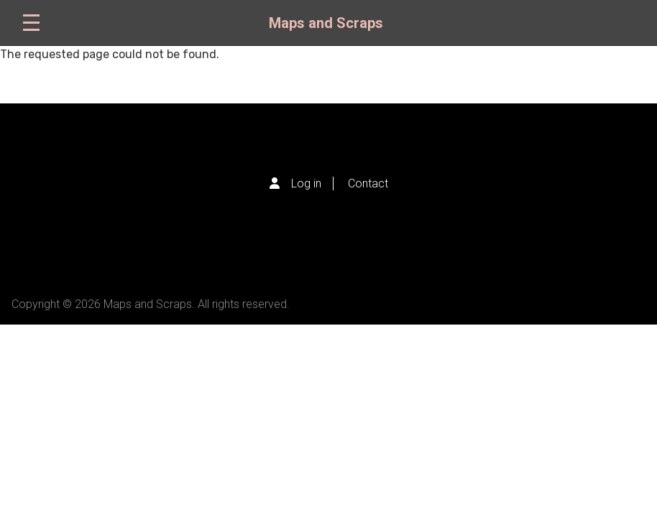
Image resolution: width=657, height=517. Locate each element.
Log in (306, 183)
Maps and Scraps (326, 23)
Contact (368, 183)
